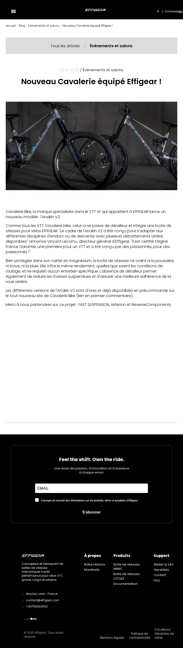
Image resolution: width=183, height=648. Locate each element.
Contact (160, 575)
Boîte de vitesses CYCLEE (126, 576)
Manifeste (91, 569)
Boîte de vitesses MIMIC (126, 566)
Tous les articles (65, 46)
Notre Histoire (94, 564)
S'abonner (91, 512)
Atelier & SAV (164, 564)
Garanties (161, 569)
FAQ (157, 580)
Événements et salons (111, 46)
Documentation (125, 583)
